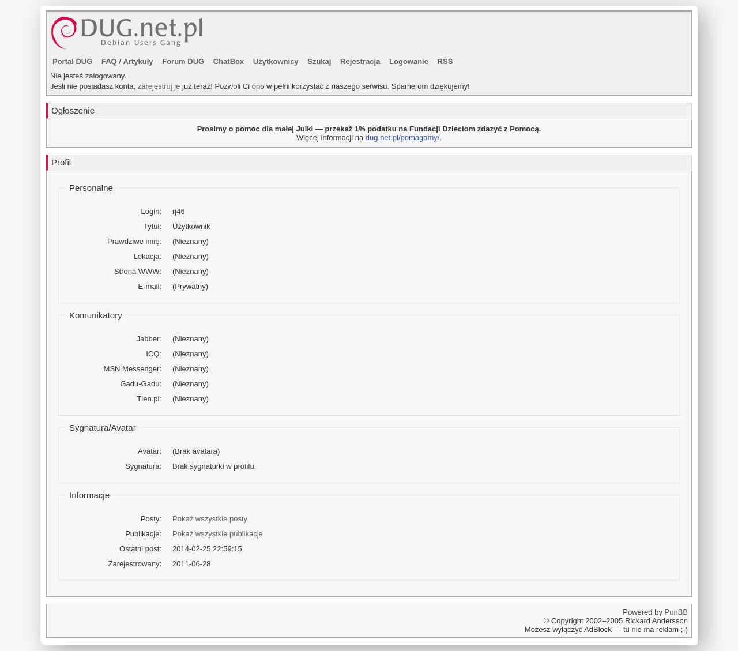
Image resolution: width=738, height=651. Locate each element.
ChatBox (228, 61)
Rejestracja (360, 61)
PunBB (676, 612)
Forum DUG (183, 61)
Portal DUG (72, 61)
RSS (445, 61)
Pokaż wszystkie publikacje (217, 533)
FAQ (109, 61)
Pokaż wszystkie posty (209, 518)
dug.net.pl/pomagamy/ (403, 137)
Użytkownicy (276, 61)
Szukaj (319, 61)
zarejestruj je (159, 86)
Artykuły (138, 61)
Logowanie (408, 61)
